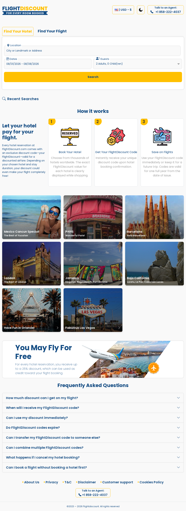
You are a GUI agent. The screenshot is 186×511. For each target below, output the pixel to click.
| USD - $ (123, 10)
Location (14, 45)
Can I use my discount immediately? (93, 417)
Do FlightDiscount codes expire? (93, 427)
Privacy (52, 482)
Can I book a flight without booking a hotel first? (93, 467)
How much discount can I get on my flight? (93, 398)
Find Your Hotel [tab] (18, 31)
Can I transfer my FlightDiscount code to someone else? (93, 437)
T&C (68, 482)
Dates (11, 59)
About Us (31, 482)
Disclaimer (87, 482)
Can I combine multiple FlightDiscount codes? (93, 447)
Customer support (117, 482)
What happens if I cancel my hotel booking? (93, 457)
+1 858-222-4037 (165, 10)
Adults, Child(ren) (109, 64)
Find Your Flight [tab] (52, 31)
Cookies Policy (152, 482)
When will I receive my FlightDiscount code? (93, 407)
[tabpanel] (93, 63)
